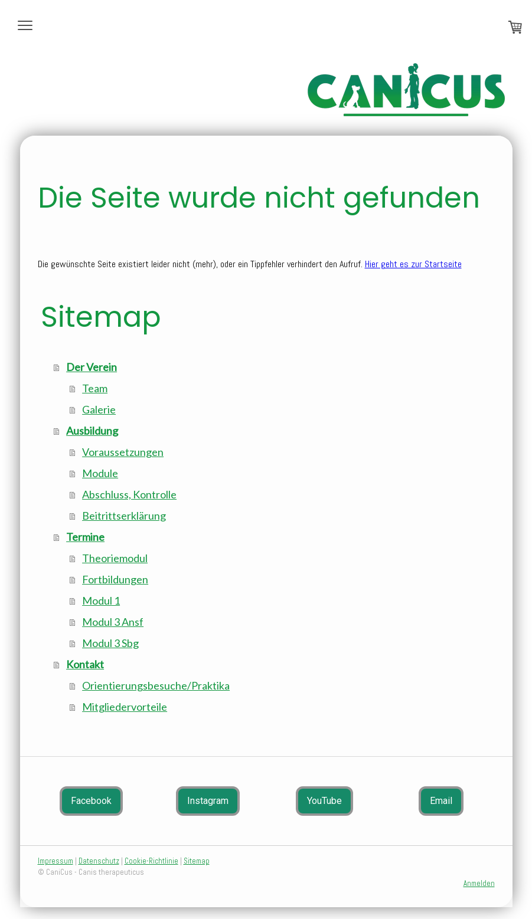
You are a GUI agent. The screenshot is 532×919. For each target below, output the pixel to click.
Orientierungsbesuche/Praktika (156, 685)
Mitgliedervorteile (124, 706)
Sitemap (197, 861)
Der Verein (91, 366)
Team (94, 388)
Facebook (91, 800)
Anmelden (479, 883)
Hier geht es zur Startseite (413, 264)
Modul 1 (101, 600)
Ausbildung (92, 430)
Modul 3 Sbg (110, 642)
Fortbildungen (115, 579)
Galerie (99, 409)
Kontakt (85, 664)
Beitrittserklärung (124, 515)
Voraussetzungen (123, 451)
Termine (85, 536)
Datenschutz (99, 861)
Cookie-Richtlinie (151, 861)
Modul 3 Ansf (112, 621)
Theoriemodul (115, 558)
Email (441, 800)
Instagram (208, 800)
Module (100, 473)
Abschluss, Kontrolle (129, 494)
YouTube (324, 800)
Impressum (55, 861)
